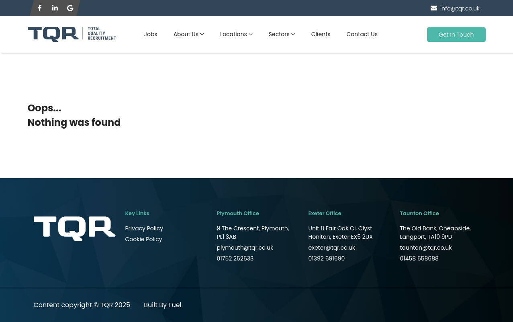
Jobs (150, 34)
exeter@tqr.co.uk (332, 248)
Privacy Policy (144, 228)
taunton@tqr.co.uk (426, 248)
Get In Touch (456, 35)
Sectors (279, 34)
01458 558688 (419, 258)
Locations (233, 34)
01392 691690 (327, 258)
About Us (186, 34)
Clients (321, 34)
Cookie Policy (143, 239)
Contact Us (362, 34)
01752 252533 (235, 258)
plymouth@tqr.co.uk (245, 248)
